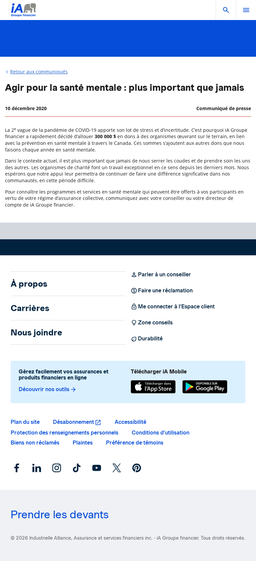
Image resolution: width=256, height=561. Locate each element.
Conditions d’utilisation (160, 433)
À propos (29, 283)
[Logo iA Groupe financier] (23, 14)
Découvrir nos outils (48, 389)
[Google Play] (204, 387)
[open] (246, 10)
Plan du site (25, 422)
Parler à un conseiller (161, 274)
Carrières (30, 308)
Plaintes (83, 443)
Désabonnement (73, 422)
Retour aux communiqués (39, 71)
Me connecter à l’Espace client (173, 306)
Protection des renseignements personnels (64, 433)
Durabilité (147, 338)
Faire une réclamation (162, 290)
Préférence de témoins (134, 443)
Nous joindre (36, 332)
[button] (226, 10)
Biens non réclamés (35, 443)
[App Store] (153, 387)
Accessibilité (130, 422)
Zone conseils (152, 322)
